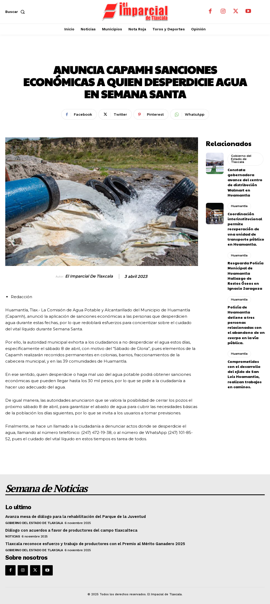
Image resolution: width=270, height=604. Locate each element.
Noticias (12, 535)
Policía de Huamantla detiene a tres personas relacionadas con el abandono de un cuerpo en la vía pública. (245, 306)
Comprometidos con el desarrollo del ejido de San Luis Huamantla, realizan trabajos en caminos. (246, 348)
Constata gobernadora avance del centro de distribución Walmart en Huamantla (246, 179)
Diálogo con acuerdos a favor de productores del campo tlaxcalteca (69, 529)
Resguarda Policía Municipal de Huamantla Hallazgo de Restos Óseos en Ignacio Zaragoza (245, 264)
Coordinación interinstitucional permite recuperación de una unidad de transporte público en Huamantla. (245, 221)
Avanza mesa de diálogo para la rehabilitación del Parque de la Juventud (73, 516)
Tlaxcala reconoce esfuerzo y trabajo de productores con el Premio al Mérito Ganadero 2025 (92, 542)
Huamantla (135, 54)
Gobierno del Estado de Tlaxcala (241, 158)
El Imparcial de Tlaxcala (89, 276)
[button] (16, 11)
